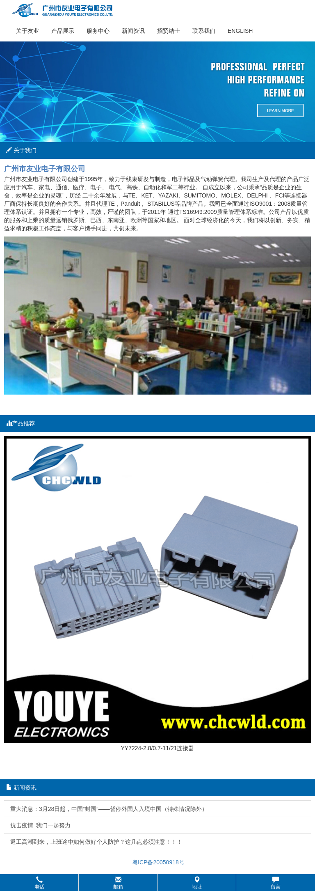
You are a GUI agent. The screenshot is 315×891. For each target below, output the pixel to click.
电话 (39, 883)
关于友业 (27, 31)
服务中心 (98, 31)
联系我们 (203, 31)
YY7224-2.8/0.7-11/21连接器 (157, 748)
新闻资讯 (133, 31)
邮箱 (118, 883)
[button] (157, 882)
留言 (276, 883)
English (240, 31)
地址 (197, 883)
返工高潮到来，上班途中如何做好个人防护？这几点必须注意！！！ (96, 841)
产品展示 (62, 31)
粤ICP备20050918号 (157, 862)
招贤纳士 (168, 31)
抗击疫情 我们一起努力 (40, 825)
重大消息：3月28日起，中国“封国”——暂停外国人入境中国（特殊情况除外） (109, 809)
